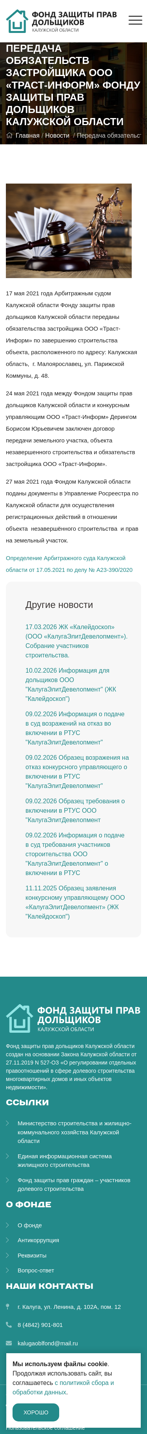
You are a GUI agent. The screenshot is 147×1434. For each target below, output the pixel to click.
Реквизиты (32, 1255)
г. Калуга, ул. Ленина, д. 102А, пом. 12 (69, 1306)
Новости (57, 135)
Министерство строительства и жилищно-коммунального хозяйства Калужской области (74, 1132)
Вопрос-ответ (36, 1270)
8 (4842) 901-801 (40, 1324)
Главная (23, 135)
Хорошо (36, 1412)
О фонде (30, 1225)
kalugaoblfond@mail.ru (48, 1343)
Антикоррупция (38, 1240)
